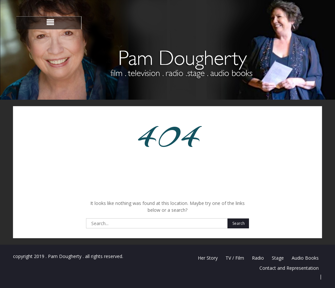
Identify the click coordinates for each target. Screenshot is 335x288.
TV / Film (235, 258)
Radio (258, 258)
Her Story (208, 258)
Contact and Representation (289, 268)
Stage (278, 258)
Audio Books (305, 258)
